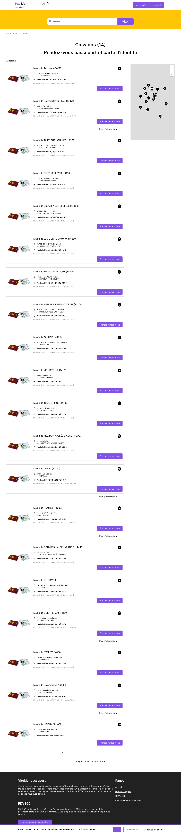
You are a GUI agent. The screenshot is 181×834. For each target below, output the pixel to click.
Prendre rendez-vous (110, 88)
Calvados (25, 33)
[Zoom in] (172, 67)
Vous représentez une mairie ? (148, 5)
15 (152, 88)
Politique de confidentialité (128, 800)
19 (156, 94)
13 (149, 98)
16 (153, 99)
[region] (153, 102)
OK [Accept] (117, 829)
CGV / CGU (120, 796)
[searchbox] (82, 21)
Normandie (11, 33)
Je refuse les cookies (154, 829)
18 (146, 102)
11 (145, 94)
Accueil (118, 787)
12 (166, 103)
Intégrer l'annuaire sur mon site (90, 761)
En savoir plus (133, 829)
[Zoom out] (172, 71)
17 (157, 89)
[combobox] (82, 21)
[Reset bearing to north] (172, 74)
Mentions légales (123, 791)
